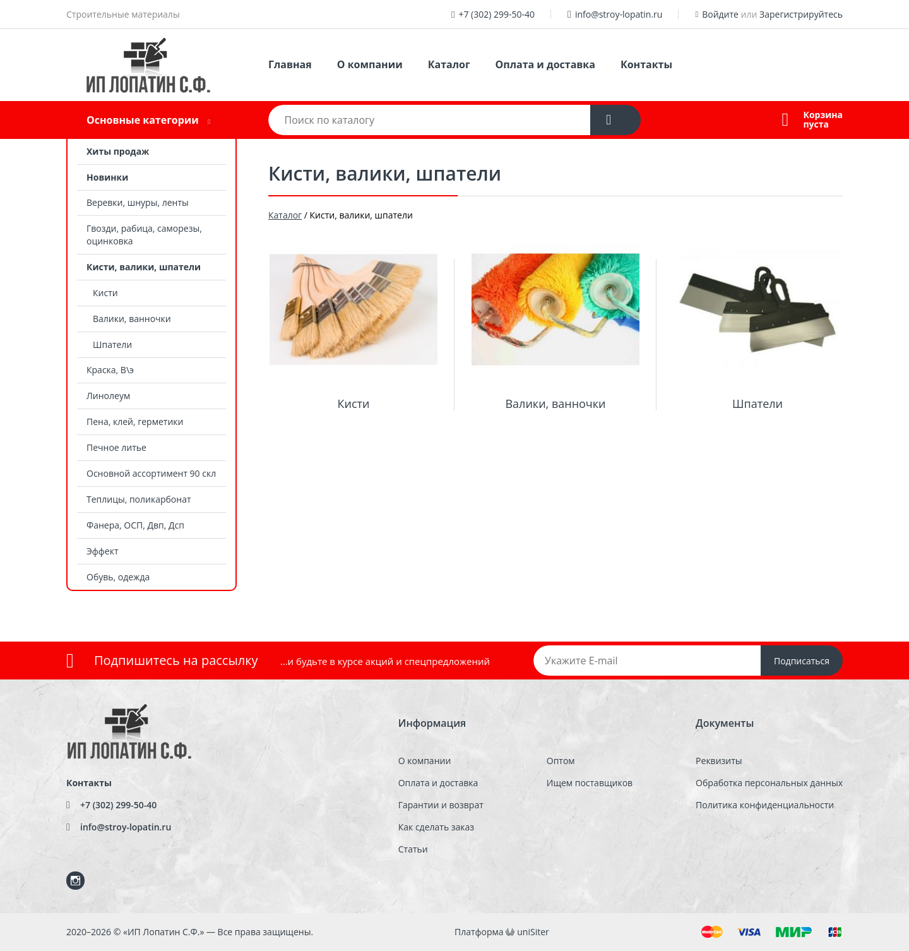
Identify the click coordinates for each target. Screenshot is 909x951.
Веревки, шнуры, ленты (137, 202)
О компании (370, 64)
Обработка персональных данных (769, 783)
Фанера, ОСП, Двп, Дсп (135, 525)
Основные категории (142, 120)
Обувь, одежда (118, 577)
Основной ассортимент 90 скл (151, 473)
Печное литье (116, 447)
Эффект (102, 551)
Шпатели (112, 344)
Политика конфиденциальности (765, 805)
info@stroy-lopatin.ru (619, 14)
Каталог (449, 64)
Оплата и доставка (545, 64)
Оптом (561, 761)
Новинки (107, 177)
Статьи (413, 849)
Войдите (720, 14)
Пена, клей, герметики (134, 422)
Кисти (105, 293)
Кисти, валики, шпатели (143, 267)
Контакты (646, 64)
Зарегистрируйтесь (801, 14)
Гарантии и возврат (441, 805)
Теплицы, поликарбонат (138, 499)
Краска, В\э (110, 370)
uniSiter (533, 932)
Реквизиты (719, 761)
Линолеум (108, 396)
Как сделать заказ (436, 827)
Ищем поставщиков (590, 783)
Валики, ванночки (132, 319)
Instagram (67, 871)
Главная (290, 64)
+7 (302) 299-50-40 (496, 14)
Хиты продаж (117, 151)
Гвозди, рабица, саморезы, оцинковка (144, 234)
